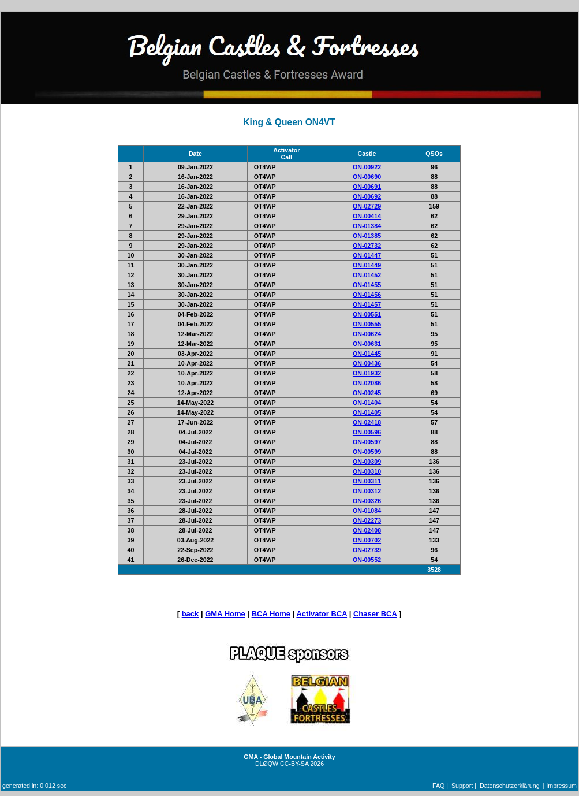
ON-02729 (367, 206)
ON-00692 (367, 196)
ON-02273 (367, 520)
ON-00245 (367, 392)
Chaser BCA (375, 613)
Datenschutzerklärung (510, 785)
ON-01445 (367, 353)
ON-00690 (367, 176)
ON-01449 (367, 265)
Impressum (561, 785)
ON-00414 (367, 216)
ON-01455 (367, 284)
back (190, 613)
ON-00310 (367, 471)
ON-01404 (367, 402)
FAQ (438, 785)
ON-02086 (367, 383)
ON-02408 (367, 530)
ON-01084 (367, 510)
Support (462, 785)
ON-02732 (367, 245)
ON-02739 (367, 549)
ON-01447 (367, 255)
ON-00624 (367, 333)
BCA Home (271, 613)
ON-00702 (367, 540)
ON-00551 (367, 314)
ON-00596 (367, 432)
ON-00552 (367, 559)
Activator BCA (321, 613)
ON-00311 (367, 481)
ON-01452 (367, 274)
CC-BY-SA (294, 763)
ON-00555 (367, 324)
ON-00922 (367, 166)
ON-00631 (367, 343)
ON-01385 (367, 235)
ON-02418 (367, 422)
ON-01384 (367, 225)
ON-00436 (367, 363)
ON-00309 (367, 461)
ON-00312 (367, 491)
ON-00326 (367, 500)
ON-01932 (367, 373)
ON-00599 (367, 451)
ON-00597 (367, 441)
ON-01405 (367, 412)
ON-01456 (367, 294)
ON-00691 (367, 186)
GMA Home (225, 613)
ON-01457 (367, 304)
